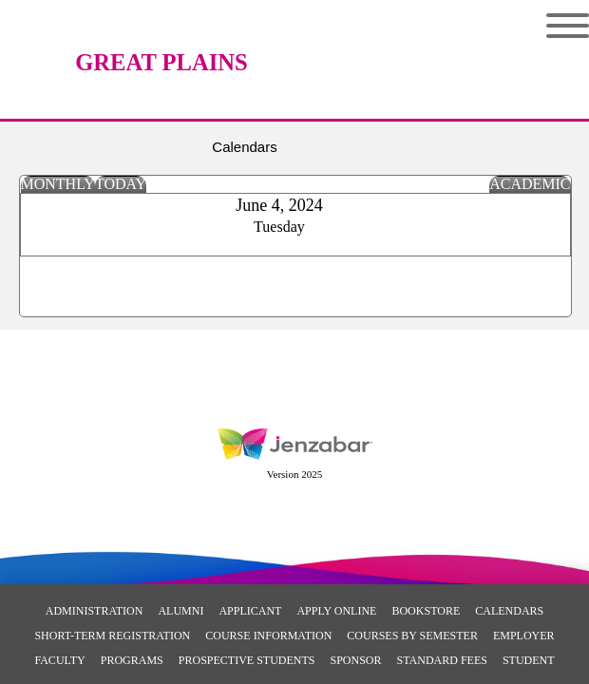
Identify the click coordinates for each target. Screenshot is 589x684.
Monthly (58, 184)
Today (120, 184)
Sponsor (355, 660)
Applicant (249, 611)
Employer (524, 635)
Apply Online (336, 611)
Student (529, 660)
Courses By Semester (412, 635)
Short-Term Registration (112, 635)
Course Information (268, 635)
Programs (132, 660)
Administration (94, 611)
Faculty (59, 660)
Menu (567, 26)
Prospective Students (247, 660)
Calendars (509, 611)
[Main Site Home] (162, 33)
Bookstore (425, 611)
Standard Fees (442, 660)
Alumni (180, 611)
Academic (529, 184)
